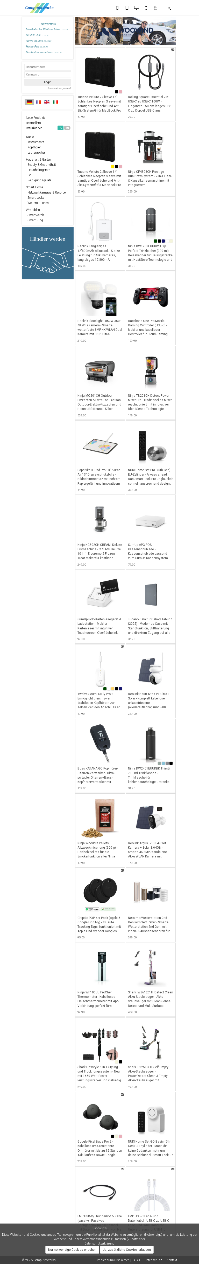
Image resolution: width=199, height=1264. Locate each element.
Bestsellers (33, 123)
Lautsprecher (35, 152)
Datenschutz (153, 1260)
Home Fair (37, 46)
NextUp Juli (37, 35)
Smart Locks (35, 198)
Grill (29, 175)
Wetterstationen (37, 203)
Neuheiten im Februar (44, 52)
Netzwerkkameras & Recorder (46, 192)
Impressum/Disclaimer (113, 1260)
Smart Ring (34, 220)
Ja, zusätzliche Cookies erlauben (127, 1250)
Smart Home (34, 187)
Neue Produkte (35, 118)
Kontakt (172, 1260)
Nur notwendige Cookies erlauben (72, 1250)
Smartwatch (35, 215)
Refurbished (48, 128)
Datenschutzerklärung (99, 1243)
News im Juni (38, 40)
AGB (136, 1260)
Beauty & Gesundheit (41, 165)
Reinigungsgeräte (38, 180)
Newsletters (48, 23)
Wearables (33, 210)
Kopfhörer (33, 147)
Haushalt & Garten (38, 159)
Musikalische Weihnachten (47, 29)
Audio (30, 137)
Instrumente (35, 142)
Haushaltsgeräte (38, 170)
